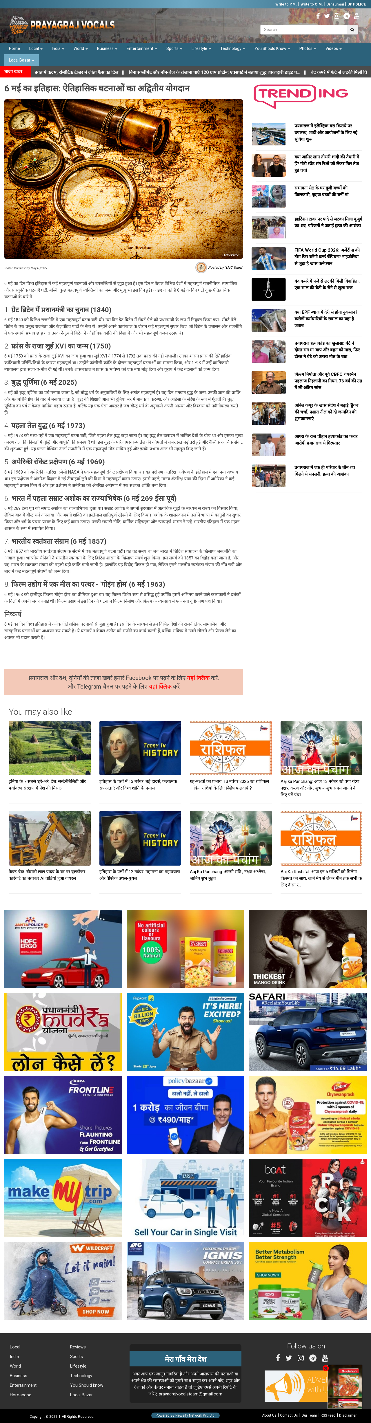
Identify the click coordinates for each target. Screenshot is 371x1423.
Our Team (309, 1415)
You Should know (86, 1385)
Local (36, 48)
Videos (333, 48)
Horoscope (20, 1394)
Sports (174, 48)
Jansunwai (335, 4)
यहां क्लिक (199, 677)
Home (14, 48)
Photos (307, 48)
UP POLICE (357, 4)
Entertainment (142, 48)
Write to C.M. (312, 4)
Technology (232, 48)
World (81, 48)
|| (227, 72)
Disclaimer (348, 1415)
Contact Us (289, 1415)
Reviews (77, 1347)
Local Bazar (21, 60)
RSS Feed (328, 1415)
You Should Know (272, 48)
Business (107, 48)
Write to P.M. (286, 4)
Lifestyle (201, 48)
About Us (269, 1415)
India (58, 48)
